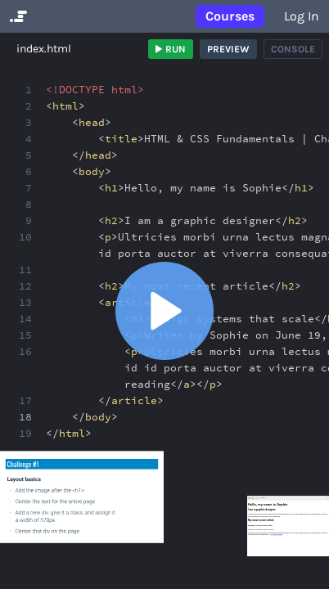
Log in (301, 16)
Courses (230, 16)
